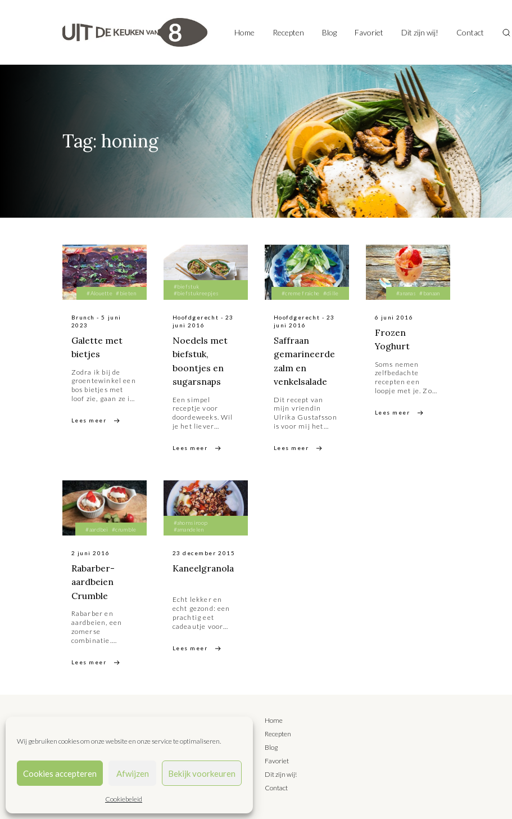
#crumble (124, 528)
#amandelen (189, 528)
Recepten (288, 32)
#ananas (406, 293)
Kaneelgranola (204, 567)
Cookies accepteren (60, 773)
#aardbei (96, 528)
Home (244, 32)
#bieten (126, 293)
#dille (331, 293)
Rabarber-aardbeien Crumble (93, 580)
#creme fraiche (300, 293)
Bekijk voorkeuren (201, 773)
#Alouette (99, 293)
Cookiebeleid (123, 799)
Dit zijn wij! (419, 32)
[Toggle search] (506, 32)
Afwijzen (132, 773)
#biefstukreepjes (196, 293)
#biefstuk (187, 286)
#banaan (429, 293)
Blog (329, 32)
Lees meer (89, 419)
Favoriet (369, 32)
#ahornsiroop (191, 521)
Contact (470, 32)
